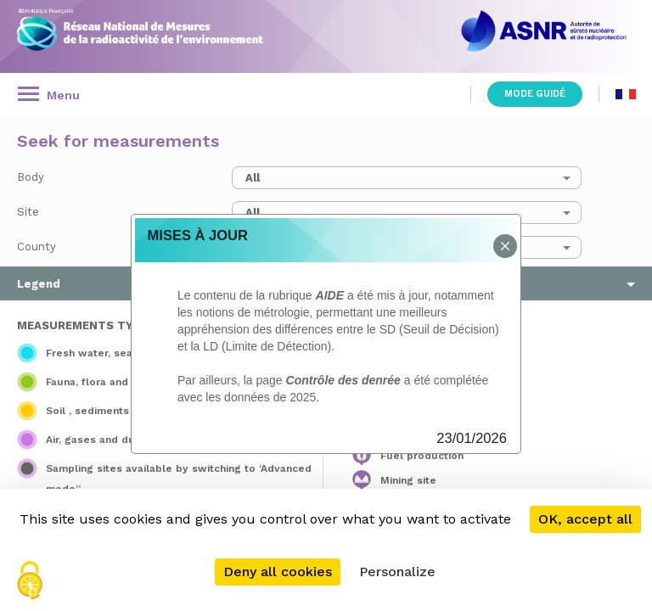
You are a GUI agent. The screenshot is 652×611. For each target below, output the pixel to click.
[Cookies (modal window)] (29, 581)
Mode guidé (534, 93)
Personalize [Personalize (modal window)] (397, 571)
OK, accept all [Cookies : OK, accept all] (585, 519)
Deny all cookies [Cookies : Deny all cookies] (277, 571)
